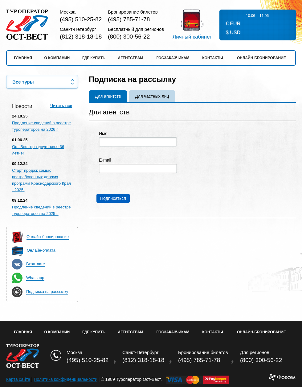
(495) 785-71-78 (129, 19)
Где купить (93, 58)
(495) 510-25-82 (81, 19)
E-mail (105, 160)
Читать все (61, 106)
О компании (57, 58)
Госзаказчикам (172, 58)
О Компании (57, 332)
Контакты (212, 58)
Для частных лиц (152, 96)
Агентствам (130, 58)
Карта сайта (18, 379)
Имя (103, 133)
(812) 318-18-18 (81, 36)
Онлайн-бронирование (261, 58)
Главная (23, 58)
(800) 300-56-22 (129, 36)
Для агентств (108, 96)
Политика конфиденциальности (65, 379)
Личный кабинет (192, 37)
